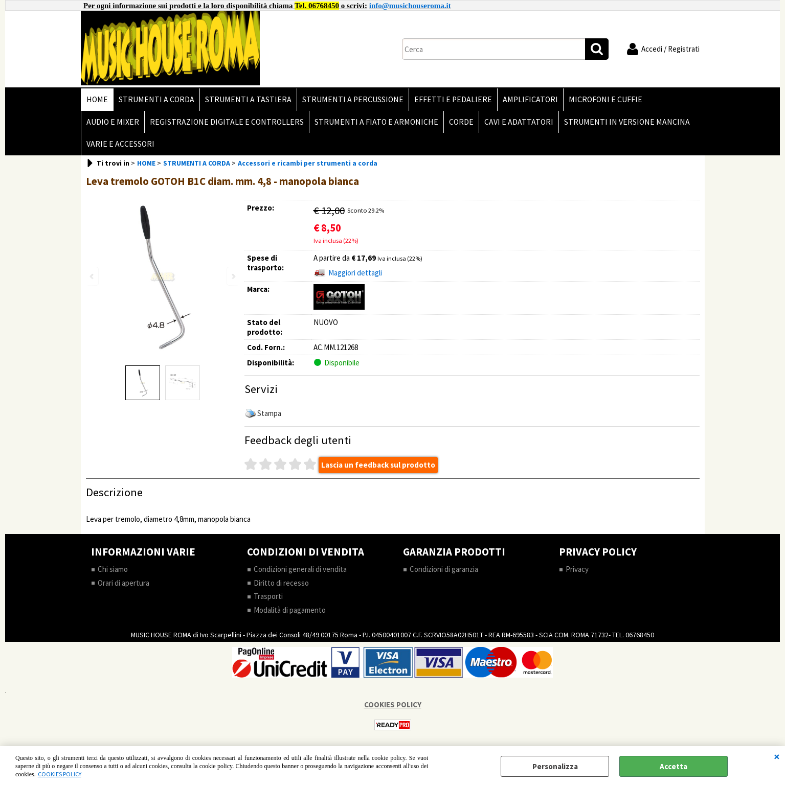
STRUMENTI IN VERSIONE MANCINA (627, 122)
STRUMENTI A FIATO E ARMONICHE (376, 122)
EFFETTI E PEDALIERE (453, 99)
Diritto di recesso (281, 583)
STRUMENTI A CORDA (156, 99)
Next (232, 276)
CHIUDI (777, 756)
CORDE (461, 122)
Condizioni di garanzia (444, 569)
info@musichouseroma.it (410, 6)
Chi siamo (113, 569)
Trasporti (268, 596)
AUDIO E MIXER (112, 122)
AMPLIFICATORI (530, 99)
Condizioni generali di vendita (300, 569)
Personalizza (555, 766)
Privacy (577, 569)
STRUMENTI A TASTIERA (248, 99)
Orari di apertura (123, 583)
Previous (92, 276)
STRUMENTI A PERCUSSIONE (352, 99)
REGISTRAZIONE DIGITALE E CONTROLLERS (227, 122)
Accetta (673, 766)
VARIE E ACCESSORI (120, 144)
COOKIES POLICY (59, 774)
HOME (97, 99)
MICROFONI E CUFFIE (605, 99)
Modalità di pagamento (290, 610)
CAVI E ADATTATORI (518, 122)
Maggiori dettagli (355, 273)
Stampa (269, 413)
